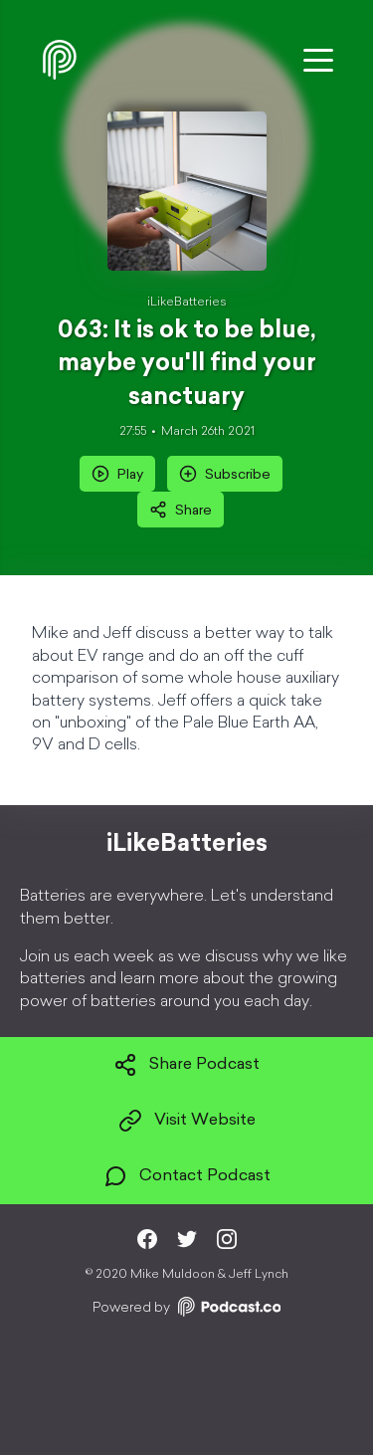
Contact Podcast (187, 1176)
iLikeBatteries (187, 303)
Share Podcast (186, 1065)
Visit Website (187, 1121)
